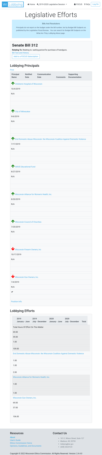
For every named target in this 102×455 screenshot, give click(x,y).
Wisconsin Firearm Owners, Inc (28, 249)
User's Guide (15, 440)
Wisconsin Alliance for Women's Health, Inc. (33, 194)
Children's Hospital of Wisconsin (28, 84)
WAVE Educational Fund (25, 167)
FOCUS (78, 4)
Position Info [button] (16, 301)
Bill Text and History (20, 53)
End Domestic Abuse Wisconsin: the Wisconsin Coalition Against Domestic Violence (50, 139)
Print (12, 70)
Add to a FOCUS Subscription (26, 56)
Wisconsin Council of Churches (28, 222)
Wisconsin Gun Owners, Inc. (26, 277)
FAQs (87, 4)
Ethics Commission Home (21, 443)
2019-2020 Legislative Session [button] (51, 4)
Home (31, 4)
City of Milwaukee (22, 111)
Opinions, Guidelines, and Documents (25, 446)
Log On (96, 4)
